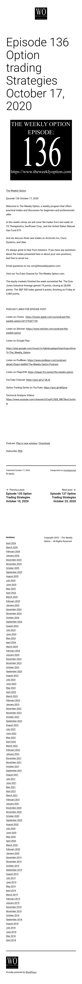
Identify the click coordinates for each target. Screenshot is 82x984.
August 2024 (12, 626)
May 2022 (11, 737)
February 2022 (13, 750)
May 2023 (11, 688)
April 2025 (11, 593)
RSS (20, 451)
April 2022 (11, 741)
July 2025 (11, 580)
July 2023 (11, 679)
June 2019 (11, 882)
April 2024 (11, 642)
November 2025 (14, 564)
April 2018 (11, 940)
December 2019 (14, 857)
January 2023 (12, 704)
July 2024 (11, 630)
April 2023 (11, 692)
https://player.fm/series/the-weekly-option (50, 372)
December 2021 (14, 758)
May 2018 (11, 936)
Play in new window (26, 443)
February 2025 (13, 601)
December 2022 (14, 708)
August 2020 (12, 824)
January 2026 (12, 555)
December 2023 (14, 659)
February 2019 (13, 899)
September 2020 (14, 820)
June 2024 (11, 634)
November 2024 (14, 613)
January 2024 (12, 655)
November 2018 (14, 911)
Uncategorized (69, 470)
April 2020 (11, 841)
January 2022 (12, 754)
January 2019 (12, 903)
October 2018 (12, 915)
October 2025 (12, 568)
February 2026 (13, 551)
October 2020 (12, 816)
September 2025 (14, 572)
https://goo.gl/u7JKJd (38, 379)
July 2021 (11, 779)
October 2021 (12, 766)
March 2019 (12, 894)
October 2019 (12, 866)
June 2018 (11, 932)
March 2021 (12, 795)
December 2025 (14, 560)
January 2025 (12, 605)
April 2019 (11, 890)
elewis (11, 473)
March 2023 (12, 696)
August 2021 (12, 774)
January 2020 (12, 853)
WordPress (31, 972)
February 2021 (13, 799)
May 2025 (11, 588)
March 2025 (12, 597)
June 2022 (11, 733)
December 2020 (14, 808)
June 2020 (11, 832)
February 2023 (13, 700)
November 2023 (14, 663)
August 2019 (12, 874)
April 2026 (11, 543)
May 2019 (11, 886)
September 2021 (14, 770)
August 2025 (12, 576)
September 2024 (14, 621)
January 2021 (12, 803)
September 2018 (14, 919)
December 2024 (14, 609)
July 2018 (11, 927)
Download (44, 443)
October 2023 (12, 667)
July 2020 (11, 828)
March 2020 (12, 845)
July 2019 (11, 878)
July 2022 (11, 729)
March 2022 (12, 746)
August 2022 (12, 725)
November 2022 (14, 713)
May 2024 (11, 638)
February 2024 (13, 651)
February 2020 (13, 849)
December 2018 (14, 907)
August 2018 (12, 923)
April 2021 (11, 791)
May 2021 (11, 787)
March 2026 (12, 547)
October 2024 (12, 617)
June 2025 (11, 584)
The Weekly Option (16, 190)
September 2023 (14, 671)
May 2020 (11, 836)
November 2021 (14, 762)
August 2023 (12, 675)
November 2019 (14, 861)
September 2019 (14, 870)
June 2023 (11, 684)
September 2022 (14, 721)
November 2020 (14, 812)
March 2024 (12, 646)
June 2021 (11, 783)
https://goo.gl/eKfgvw (55, 387)
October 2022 (12, 717)
